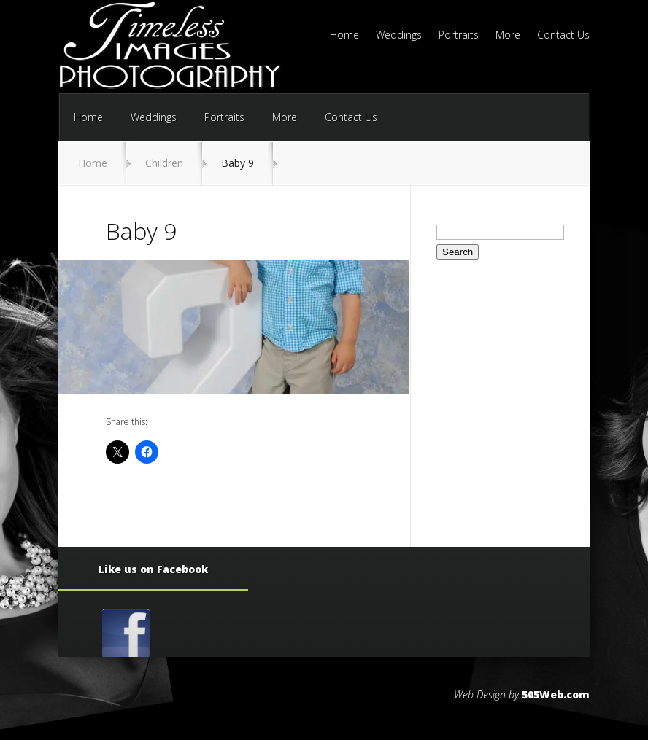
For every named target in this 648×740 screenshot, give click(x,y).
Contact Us (563, 36)
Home (344, 36)
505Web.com (556, 694)
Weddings (399, 36)
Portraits (459, 36)
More (507, 36)
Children (164, 163)
